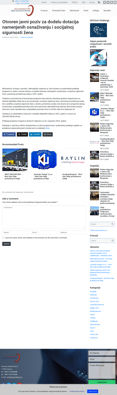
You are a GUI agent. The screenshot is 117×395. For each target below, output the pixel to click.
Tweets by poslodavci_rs (98, 230)
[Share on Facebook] (9, 134)
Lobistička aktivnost (97, 305)
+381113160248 (21, 1)
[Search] (99, 2)
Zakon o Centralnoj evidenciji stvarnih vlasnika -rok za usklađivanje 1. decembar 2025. (107, 80)
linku (48, 128)
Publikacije (93, 321)
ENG (84, 2)
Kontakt (107, 10)
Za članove (94, 338)
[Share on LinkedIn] (35, 134)
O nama (44, 10)
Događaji (93, 291)
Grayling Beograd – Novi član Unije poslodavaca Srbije (107, 142)
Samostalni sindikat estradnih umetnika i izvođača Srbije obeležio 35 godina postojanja (107, 197)
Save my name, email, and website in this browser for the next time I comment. (36, 238)
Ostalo (92, 314)
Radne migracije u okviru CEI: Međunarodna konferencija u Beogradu (106, 128)
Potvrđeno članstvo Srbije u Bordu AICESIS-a (107, 154)
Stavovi (92, 328)
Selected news (95, 324)
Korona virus (94, 301)
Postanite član (58, 10)
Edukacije (93, 295)
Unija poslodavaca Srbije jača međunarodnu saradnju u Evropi (107, 211)
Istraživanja (94, 298)
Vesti (85, 10)
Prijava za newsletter (59, 2)
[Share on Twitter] (22, 134)
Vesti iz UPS (94, 334)
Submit (6, 244)
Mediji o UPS (94, 308)
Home (44, 2)
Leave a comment (26, 37)
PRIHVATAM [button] (93, 391)
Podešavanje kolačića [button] (77, 391)
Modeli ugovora (95, 311)
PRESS (75, 2)
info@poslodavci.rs (14, 377)
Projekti (92, 318)
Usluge (96, 10)
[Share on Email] (48, 134)
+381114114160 (22, 3)
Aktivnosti (74, 10)
